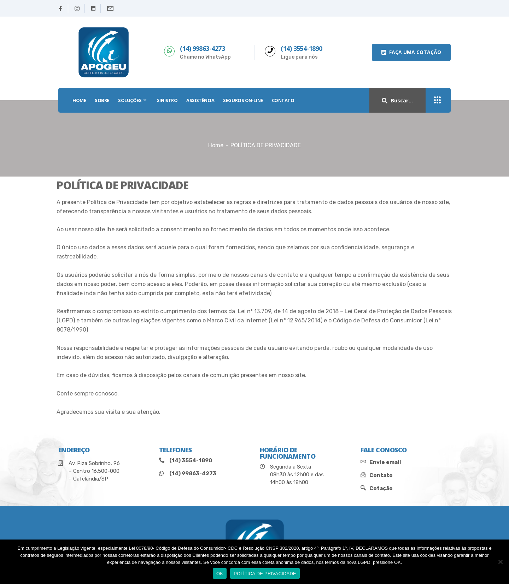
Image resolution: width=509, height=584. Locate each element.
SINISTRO (167, 100)
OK (219, 573)
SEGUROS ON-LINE (243, 100)
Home (215, 145)
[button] (411, 52)
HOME (79, 100)
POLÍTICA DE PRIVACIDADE (265, 573)
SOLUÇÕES (133, 100)
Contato (283, 100)
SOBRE (102, 100)
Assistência (200, 100)
